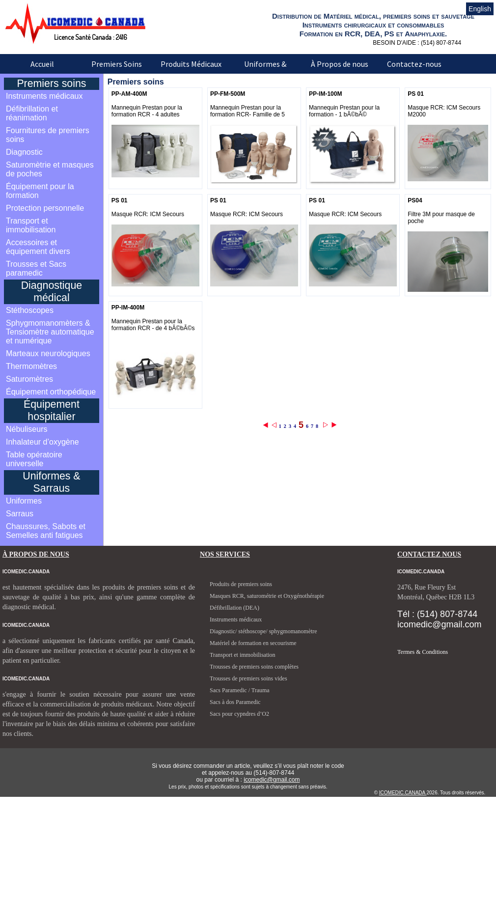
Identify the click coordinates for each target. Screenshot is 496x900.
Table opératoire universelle (34, 459)
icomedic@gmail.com (272, 779)
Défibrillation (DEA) (234, 607)
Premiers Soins (116, 64)
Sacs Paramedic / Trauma (240, 690)
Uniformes (24, 501)
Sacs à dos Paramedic (235, 702)
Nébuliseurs (26, 429)
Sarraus (19, 513)
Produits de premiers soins (241, 584)
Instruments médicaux (44, 96)
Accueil (42, 64)
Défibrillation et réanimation (32, 113)
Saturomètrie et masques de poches (50, 169)
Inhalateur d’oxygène (42, 442)
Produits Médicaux (191, 64)
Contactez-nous (414, 64)
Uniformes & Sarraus (265, 71)
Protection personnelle (45, 208)
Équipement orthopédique (51, 392)
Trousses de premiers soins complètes (254, 666)
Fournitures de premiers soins (47, 134)
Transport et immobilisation (30, 225)
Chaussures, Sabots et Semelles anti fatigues (45, 530)
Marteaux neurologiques (48, 353)
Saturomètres (29, 379)
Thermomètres (31, 366)
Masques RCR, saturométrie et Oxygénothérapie (267, 595)
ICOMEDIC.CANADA (403, 792)
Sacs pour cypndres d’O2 (239, 713)
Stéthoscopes (30, 310)
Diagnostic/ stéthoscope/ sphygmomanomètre (263, 631)
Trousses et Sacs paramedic (36, 268)
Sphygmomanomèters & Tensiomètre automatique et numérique (50, 332)
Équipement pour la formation (40, 190)
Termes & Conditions (422, 651)
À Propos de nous (339, 64)
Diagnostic (24, 152)
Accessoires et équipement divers (38, 246)
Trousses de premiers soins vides (248, 678)
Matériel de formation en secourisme (253, 643)
